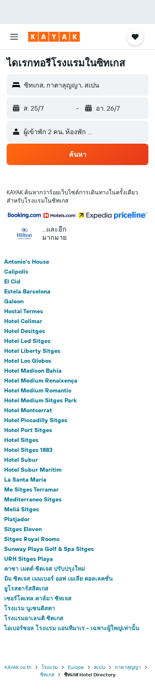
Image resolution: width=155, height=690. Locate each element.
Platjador (17, 519)
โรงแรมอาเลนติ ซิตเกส (33, 618)
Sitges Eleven (23, 529)
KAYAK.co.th (18, 667)
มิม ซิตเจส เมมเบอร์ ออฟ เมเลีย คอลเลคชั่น (58, 578)
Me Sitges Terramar (31, 489)
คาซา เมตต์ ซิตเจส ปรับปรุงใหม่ (44, 568)
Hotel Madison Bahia (33, 370)
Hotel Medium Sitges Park (40, 400)
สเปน (99, 667)
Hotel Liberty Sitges (32, 350)
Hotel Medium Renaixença (40, 380)
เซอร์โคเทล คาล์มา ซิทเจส (38, 598)
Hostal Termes (23, 311)
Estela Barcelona (27, 291)
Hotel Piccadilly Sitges (35, 420)
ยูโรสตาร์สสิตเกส (26, 588)
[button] (14, 37)
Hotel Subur (21, 459)
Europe (76, 667)
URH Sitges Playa (28, 558)
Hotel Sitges (21, 440)
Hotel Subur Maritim (33, 469)
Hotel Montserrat (28, 410)
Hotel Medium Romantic (38, 390)
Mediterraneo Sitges (33, 499)
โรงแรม (49, 667)
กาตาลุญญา (128, 667)
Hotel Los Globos (27, 360)
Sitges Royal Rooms (32, 539)
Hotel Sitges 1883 (28, 450)
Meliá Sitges (21, 509)
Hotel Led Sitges (27, 341)
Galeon (14, 301)
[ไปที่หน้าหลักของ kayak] (54, 37)
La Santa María (25, 479)
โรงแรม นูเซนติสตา (29, 608)
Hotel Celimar (23, 321)
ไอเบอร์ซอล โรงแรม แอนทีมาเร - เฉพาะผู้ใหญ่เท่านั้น (71, 628)
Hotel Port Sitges (28, 430)
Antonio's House (26, 261)
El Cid (12, 281)
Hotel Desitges (24, 331)
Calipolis (16, 271)
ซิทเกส (47, 674)
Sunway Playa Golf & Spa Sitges (49, 549)
